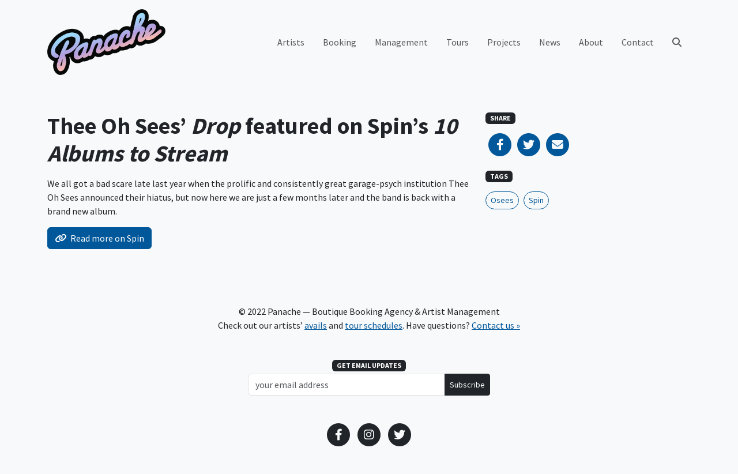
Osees (502, 200)
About (591, 42)
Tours (457, 42)
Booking (339, 42)
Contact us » (496, 325)
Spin (536, 200)
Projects (504, 42)
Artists (290, 42)
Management (401, 42)
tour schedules (373, 325)
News (549, 42)
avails (315, 325)
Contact (638, 42)
